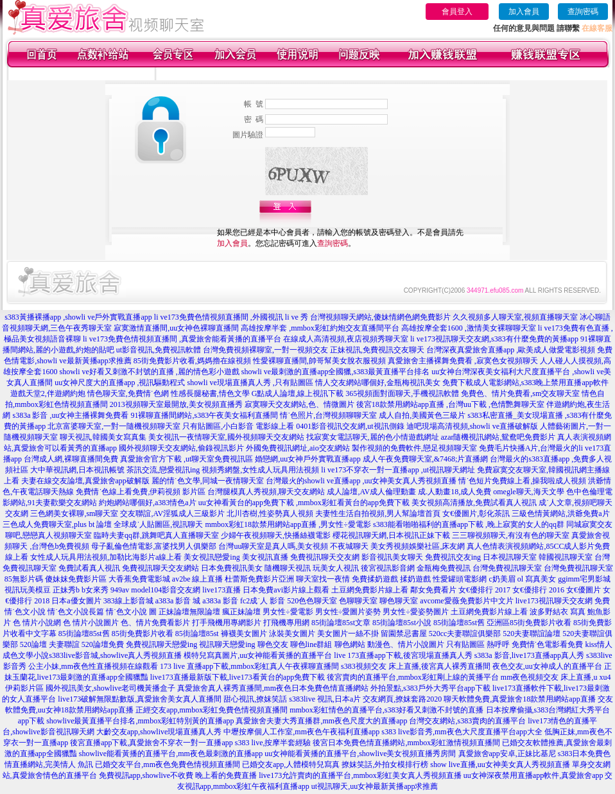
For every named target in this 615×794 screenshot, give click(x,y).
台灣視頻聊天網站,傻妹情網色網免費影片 (380, 317)
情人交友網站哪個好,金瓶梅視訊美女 (377, 382)
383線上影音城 (128, 600)
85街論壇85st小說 (401, 622)
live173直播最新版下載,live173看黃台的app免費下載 (237, 677)
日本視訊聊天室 (510, 557)
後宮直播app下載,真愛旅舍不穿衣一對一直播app (151, 742)
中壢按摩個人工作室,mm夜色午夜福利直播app (301, 731)
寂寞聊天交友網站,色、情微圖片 (299, 404)
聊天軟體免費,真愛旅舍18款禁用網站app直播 (519, 699)
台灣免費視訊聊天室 (507, 568)
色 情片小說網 (37, 622)
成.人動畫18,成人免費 (454, 491)
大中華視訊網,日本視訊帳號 (77, 469)
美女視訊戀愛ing (211, 557)
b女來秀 (95, 589)
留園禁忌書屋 (404, 633)
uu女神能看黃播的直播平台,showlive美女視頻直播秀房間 (360, 753)
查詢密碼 (582, 11)
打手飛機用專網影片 (226, 622)
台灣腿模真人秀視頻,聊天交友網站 (266, 491)
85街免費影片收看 (142, 633)
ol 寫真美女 (536, 578)
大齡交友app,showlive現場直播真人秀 (159, 731)
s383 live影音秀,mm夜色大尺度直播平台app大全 (461, 731)
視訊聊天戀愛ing (227, 644)
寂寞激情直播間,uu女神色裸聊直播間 (176, 328)
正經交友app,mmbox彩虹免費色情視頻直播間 (211, 709)
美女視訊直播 (265, 557)
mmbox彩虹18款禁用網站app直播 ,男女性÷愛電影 (288, 524)
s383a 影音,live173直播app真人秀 (529, 655)
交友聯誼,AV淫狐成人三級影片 (172, 513)
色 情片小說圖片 (91, 622)
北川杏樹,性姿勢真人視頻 (270, 513)
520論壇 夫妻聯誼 (50, 644)
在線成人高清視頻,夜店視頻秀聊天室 (345, 338)
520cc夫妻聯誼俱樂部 (465, 633)
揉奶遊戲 (415, 578)
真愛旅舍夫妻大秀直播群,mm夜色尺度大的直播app (321, 720)
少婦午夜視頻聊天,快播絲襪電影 (276, 535)
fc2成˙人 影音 (262, 600)
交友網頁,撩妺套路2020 (402, 699)
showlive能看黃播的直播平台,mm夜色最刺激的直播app (171, 753)
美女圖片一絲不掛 (348, 633)
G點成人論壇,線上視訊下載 (298, 393)
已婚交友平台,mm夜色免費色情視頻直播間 (167, 764)
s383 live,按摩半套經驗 (273, 742)
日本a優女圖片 (76, 600)
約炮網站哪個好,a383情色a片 (147, 502)
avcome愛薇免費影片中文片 (466, 600)
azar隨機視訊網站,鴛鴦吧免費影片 (498, 437)
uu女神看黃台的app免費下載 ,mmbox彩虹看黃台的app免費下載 (304, 502)
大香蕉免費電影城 (139, 578)
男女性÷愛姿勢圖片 (416, 611)
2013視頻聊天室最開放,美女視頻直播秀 (176, 404)
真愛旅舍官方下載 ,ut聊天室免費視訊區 (186, 458)
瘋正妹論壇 (241, 611)
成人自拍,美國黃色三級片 (422, 415)
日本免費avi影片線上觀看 (286, 589)
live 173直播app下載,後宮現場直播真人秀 (403, 655)
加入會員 (523, 11)
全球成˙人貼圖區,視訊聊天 (158, 524)
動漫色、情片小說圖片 (405, 644)
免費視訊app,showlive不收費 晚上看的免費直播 (178, 775)
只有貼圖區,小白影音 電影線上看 (238, 426)
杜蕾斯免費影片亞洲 (259, 578)
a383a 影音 (220, 600)
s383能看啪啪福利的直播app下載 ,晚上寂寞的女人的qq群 (468, 524)
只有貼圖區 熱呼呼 (478, 644)
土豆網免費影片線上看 (369, 589)
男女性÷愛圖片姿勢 (348, 611)
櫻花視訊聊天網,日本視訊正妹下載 (391, 535)
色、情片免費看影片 (155, 622)
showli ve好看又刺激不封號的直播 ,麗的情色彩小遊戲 (149, 371)
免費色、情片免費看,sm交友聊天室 (520, 393)
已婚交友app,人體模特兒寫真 (291, 764)
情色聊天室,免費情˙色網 (128, 393)
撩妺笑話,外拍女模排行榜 (385, 764)
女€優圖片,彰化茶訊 (476, 513)
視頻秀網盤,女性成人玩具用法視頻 (260, 469)
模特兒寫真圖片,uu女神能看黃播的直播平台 (258, 655)
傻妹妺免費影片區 (76, 578)
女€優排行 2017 (484, 589)
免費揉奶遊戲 (375, 578)
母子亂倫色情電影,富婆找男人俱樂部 (153, 546)
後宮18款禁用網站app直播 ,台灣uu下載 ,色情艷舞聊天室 (450, 404)
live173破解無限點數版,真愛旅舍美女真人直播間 (139, 699)
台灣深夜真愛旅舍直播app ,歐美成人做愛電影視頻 (510, 349)
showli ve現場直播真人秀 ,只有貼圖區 (250, 382)
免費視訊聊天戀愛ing (161, 644)
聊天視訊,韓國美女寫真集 (103, 437)
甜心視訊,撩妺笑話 (255, 699)
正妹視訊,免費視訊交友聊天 (377, 349)
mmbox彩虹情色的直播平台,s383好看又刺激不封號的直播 (386, 709)
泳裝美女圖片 (292, 633)
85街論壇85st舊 (459, 622)
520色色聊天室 (312, 600)
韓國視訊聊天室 (566, 557)
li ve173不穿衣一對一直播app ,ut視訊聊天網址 (398, 469)
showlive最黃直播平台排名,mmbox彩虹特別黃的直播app (140, 720)
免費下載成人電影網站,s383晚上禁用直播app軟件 (525, 382)
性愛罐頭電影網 (460, 578)
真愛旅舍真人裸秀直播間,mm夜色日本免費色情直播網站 (272, 688)
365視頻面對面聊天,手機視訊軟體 (402, 393)
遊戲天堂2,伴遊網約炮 (47, 393)
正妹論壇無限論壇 (189, 611)
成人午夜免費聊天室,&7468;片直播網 (426, 458)
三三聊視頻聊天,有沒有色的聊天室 (510, 535)
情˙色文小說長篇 (76, 611)
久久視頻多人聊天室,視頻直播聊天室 (515, 317)
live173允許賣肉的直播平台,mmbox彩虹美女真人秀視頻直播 (360, 775)
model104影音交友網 (165, 589)
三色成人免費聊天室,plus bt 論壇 (57, 524)
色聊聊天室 (358, 600)
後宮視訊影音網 (388, 568)
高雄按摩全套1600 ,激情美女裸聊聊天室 (468, 328)
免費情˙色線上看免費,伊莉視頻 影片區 (140, 491)
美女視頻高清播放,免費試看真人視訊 (474, 502)
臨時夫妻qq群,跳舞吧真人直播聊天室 (156, 535)
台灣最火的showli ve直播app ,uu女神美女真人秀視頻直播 (361, 480)
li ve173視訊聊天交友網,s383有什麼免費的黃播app (494, 338)
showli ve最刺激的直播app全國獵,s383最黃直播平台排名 (335, 371)
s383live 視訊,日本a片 (325, 699)
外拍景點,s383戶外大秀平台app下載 (430, 688)
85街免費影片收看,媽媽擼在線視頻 (192, 360)
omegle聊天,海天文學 (528, 491)
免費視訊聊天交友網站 (160, 568)
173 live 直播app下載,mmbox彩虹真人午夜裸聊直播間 (249, 666)
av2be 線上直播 (197, 578)
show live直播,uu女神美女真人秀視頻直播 (499, 764)
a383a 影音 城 (178, 600)
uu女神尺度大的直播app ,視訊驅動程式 (120, 382)
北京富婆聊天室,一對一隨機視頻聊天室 (114, 426)
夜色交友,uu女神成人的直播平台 (547, 666)
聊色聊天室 (398, 600)
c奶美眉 (502, 578)
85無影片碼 (23, 578)
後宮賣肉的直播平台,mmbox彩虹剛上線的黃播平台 (413, 677)
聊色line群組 (311, 644)
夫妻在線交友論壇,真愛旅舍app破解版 (85, 480)
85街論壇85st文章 (340, 622)
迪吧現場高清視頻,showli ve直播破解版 (472, 426)
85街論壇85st (197, 633)
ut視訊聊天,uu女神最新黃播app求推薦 (374, 786)
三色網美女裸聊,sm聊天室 (74, 513)
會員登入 (457, 11)
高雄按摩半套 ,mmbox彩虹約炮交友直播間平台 (320, 328)
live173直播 (221, 589)
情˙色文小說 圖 (131, 611)
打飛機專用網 (286, 622)
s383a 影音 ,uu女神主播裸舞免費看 (70, 415)
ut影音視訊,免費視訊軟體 (158, 349)
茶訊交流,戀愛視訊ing (163, 469)
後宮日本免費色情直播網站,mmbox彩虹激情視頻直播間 (406, 742)
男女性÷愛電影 (288, 611)
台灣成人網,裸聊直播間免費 (71, 458)
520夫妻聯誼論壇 (531, 633)
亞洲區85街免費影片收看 (529, 622)
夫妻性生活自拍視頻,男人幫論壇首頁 (377, 513)
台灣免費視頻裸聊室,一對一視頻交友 (265, 349)
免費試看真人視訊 (89, 568)
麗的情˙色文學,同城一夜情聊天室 (208, 480)
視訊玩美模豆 (27, 589)
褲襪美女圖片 (244, 633)
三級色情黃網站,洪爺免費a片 (560, 513)
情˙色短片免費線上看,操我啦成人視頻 (522, 480)
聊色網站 (349, 644)
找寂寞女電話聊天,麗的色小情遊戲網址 (372, 437)
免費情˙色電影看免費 (548, 644)
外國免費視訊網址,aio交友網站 (298, 448)
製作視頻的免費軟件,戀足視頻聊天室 (414, 448)
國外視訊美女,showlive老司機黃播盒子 (110, 688)
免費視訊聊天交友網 (324, 557)
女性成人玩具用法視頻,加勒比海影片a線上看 (106, 557)
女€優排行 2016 (538, 589)
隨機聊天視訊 (287, 568)
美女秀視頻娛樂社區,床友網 (417, 546)
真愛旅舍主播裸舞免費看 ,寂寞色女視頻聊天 (463, 360)
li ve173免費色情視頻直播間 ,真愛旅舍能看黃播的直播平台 (182, 338)
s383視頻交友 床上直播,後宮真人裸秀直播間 (415, 666)
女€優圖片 (583, 589)
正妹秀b (66, 589)
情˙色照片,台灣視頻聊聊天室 (328, 415)
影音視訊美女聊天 (392, 557)
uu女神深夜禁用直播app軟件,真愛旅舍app (533, 775)
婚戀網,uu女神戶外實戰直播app (307, 458)
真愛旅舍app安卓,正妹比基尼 (507, 753)
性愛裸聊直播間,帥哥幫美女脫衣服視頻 (319, 360)
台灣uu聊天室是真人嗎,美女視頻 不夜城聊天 (293, 546)
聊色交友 (272, 644)
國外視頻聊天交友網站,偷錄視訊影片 (181, 448)
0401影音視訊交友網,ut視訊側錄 (350, 426)
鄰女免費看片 (433, 589)
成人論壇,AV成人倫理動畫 (371, 491)
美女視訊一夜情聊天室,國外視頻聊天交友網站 (226, 437)
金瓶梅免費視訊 (444, 568)
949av (119, 589)
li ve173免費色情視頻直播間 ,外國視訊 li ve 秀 (231, 317)
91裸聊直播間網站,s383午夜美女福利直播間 (204, 415)
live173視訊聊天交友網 (554, 600)
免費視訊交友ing (453, 557)
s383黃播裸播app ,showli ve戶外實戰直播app (78, 317)
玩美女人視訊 (336, 568)
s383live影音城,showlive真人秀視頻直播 (115, 655)
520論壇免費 (103, 644)
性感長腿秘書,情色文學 (210, 393)
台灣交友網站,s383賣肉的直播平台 (467, 720)
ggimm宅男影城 (584, 578)
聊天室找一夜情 (323, 578)
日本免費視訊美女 (232, 568)
